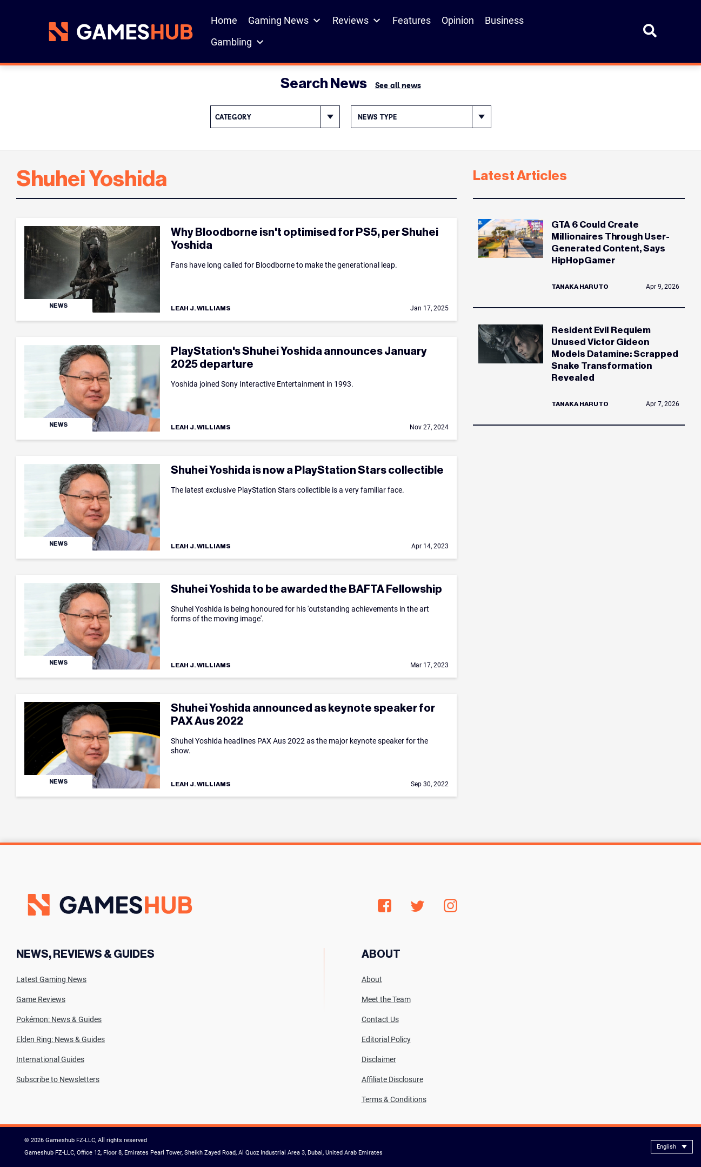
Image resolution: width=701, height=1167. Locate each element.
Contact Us (380, 1019)
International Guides (50, 1059)
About (372, 979)
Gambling (238, 42)
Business (504, 20)
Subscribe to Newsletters (57, 1079)
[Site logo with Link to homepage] (116, 31)
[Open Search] (650, 35)
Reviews (357, 20)
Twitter (417, 906)
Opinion (458, 20)
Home (224, 20)
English (666, 1146)
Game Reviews (40, 999)
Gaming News (285, 20)
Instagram (450, 906)
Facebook (384, 906)
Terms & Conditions (394, 1099)
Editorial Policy (386, 1039)
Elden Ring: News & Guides (60, 1039)
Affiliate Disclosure (392, 1079)
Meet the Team (386, 999)
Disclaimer (379, 1059)
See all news (398, 85)
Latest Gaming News (51, 979)
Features (411, 20)
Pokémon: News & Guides (59, 1019)
